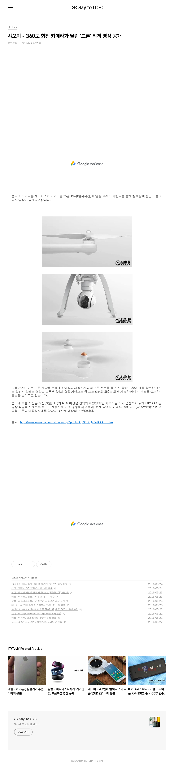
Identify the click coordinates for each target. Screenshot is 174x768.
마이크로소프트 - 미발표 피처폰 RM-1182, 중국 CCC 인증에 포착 (44, 609)
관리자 (100, 761)
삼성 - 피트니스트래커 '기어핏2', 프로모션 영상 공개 (38, 601)
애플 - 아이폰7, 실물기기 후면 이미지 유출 (33, 596)
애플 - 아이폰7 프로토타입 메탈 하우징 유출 (33, 617)
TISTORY (88, 761)
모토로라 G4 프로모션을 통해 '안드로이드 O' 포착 (36, 622)
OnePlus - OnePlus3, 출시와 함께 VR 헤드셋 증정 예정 (39, 584)
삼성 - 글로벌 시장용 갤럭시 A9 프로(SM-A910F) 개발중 (40, 592)
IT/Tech (15, 577)
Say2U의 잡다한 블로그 (27, 724)
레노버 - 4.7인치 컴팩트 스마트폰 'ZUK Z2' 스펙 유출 (38, 605)
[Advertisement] (87, 100)
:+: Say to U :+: (87, 7)
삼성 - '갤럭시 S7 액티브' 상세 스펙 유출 (32, 588)
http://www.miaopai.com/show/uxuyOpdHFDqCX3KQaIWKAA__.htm (66, 422)
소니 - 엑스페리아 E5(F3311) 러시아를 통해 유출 (36, 613)
